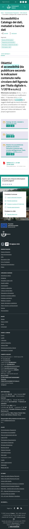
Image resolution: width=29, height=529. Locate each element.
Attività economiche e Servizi (8, 348)
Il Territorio (3, 340)
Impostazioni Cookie (6, 457)
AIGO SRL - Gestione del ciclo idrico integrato (12, 489)
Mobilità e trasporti (6, 301)
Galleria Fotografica (6, 343)
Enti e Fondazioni (5, 262)
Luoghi (2, 338)
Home (2, 13)
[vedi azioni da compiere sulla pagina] (13, 33)
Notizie (2, 319)
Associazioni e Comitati (7, 350)
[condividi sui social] (4, 33)
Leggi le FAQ (4, 437)
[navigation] (3, 7)
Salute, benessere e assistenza (9, 303)
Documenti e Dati (5, 259)
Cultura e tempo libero (6, 291)
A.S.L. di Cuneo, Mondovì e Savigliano (10, 496)
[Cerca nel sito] (25, 7)
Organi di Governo (5, 252)
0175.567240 (6, 359)
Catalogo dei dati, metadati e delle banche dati (15, 123)
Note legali (3, 455)
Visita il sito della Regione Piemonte (10, 476)
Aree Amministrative (6, 254)
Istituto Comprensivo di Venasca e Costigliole (12, 484)
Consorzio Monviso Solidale (8, 494)
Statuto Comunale (5, 450)
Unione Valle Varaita (6, 481)
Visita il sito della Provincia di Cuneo (10, 479)
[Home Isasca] (14, 7)
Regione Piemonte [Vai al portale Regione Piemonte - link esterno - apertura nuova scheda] (5, 2)
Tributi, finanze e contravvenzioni (9, 306)
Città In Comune (21, 517)
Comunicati (4, 327)
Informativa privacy (6, 452)
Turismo (3, 308)
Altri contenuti (23, 13)
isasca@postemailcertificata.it (12, 366)
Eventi (2, 335)
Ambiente (3, 278)
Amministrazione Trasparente (12, 13)
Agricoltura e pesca (6, 276)
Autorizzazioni (4, 286)
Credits (2, 460)
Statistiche (3, 465)
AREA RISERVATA (13, 527)
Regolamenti (10, 134)
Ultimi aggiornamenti (6, 462)
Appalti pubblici (5, 283)
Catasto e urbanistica (6, 288)
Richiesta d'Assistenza (6, 445)
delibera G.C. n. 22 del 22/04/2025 (13, 164)
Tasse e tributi (4, 322)
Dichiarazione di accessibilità (8, 432)
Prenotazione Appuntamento (8, 440)
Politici (2, 267)
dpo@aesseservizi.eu (9, 420)
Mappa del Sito (5, 467)
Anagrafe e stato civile (6, 281)
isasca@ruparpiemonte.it (10, 368)
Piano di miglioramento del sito (9, 435)
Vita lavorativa (4, 311)
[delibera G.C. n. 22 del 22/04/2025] (4, 163)
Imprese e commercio (6, 298)
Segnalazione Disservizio (7, 442)
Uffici (2, 257)
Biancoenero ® (15, 523)
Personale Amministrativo (7, 264)
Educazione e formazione (7, 293)
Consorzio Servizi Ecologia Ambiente (10, 486)
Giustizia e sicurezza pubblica (8, 296)
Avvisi (2, 324)
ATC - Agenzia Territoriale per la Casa (10, 491)
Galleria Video (4, 345)
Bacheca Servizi (5, 447)
